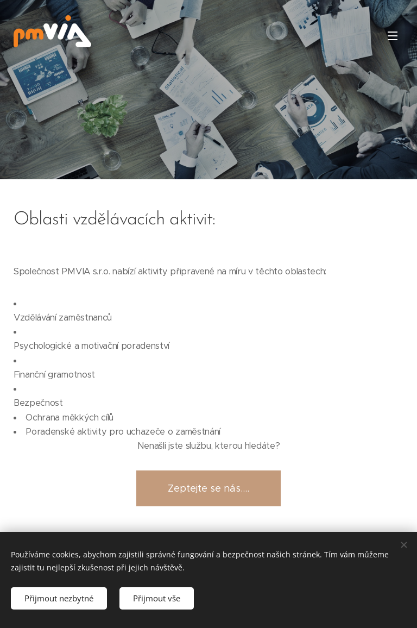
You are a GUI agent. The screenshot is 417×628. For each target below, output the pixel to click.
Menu (392, 35)
